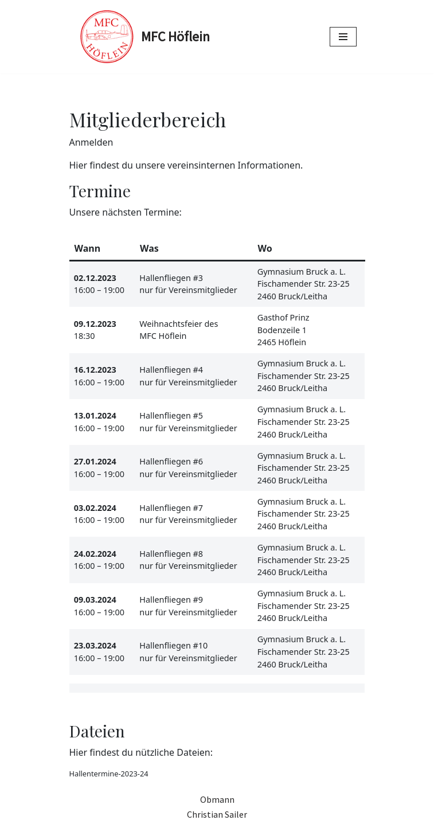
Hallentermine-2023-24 (108, 773)
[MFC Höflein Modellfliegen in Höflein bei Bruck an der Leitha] (144, 36)
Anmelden (91, 142)
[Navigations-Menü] (343, 36)
